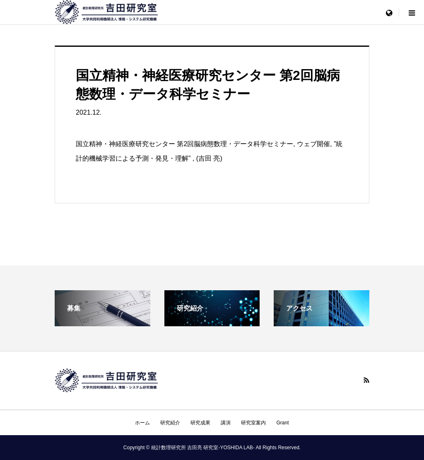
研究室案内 (253, 423)
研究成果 (200, 423)
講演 (226, 423)
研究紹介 (170, 423)
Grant (282, 423)
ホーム (142, 423)
